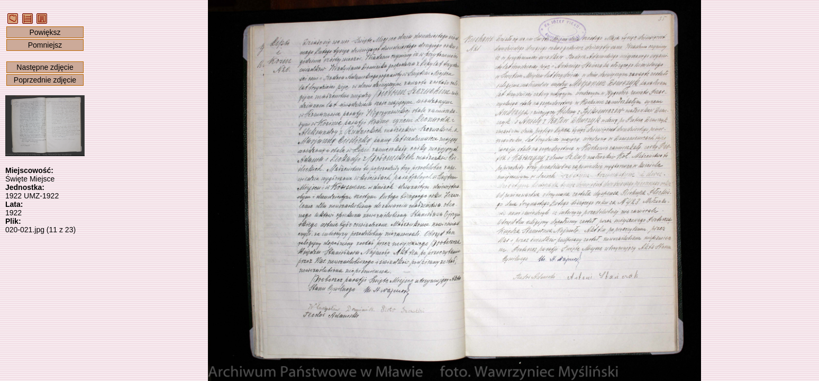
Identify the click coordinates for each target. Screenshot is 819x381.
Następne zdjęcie (44, 67)
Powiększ (44, 32)
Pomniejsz (45, 45)
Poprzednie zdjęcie (45, 80)
